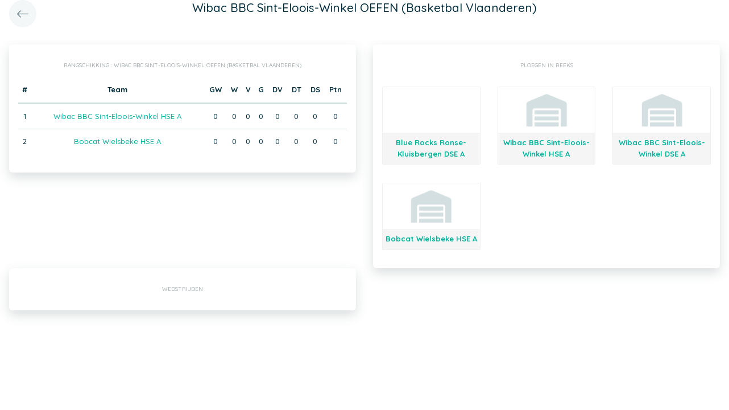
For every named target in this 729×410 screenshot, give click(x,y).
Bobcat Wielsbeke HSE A (117, 141)
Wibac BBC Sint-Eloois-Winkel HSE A (117, 116)
